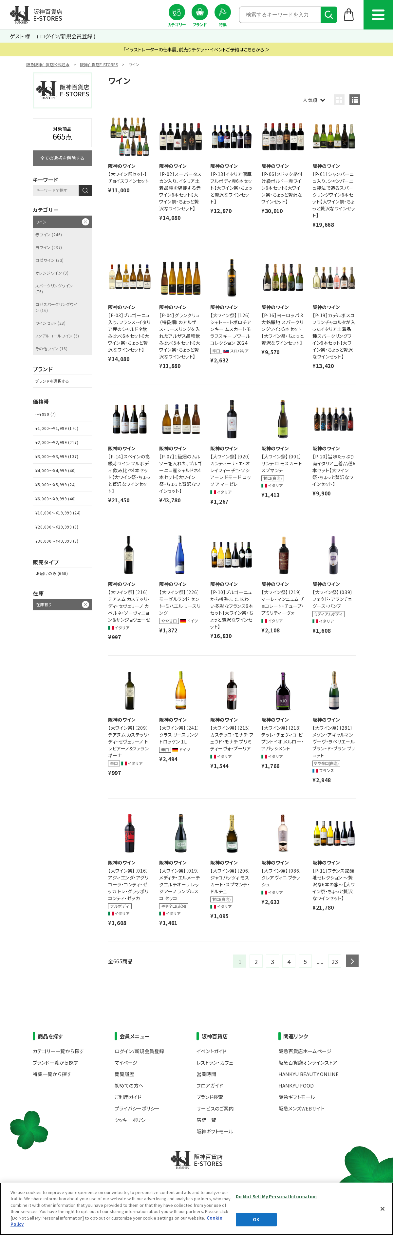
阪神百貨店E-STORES (99, 64)
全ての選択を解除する (62, 158)
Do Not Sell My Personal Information (276, 1196)
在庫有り (44, 604)
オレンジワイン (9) (51, 273)
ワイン (41, 221)
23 (334, 961)
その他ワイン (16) (51, 348)
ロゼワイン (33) (49, 260)
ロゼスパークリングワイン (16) (56, 307)
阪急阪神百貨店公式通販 (47, 64)
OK (256, 1219)
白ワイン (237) (48, 247)
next (352, 961)
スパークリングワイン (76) (54, 288)
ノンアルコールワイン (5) (57, 335)
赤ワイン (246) (48, 234)
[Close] (382, 1209)
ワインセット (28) (50, 323)
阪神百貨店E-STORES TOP (36, 15)
